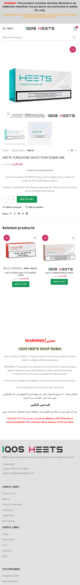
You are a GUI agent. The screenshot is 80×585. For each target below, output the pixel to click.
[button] (20, 284)
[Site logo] (40, 28)
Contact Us (7, 510)
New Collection (10, 581)
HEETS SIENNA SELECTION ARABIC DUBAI (21, 274)
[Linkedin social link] (23, 214)
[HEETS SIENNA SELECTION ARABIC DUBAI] (20, 252)
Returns (6, 499)
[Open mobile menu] (8, 28)
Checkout (7, 550)
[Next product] (76, 150)
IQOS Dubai (18, 150)
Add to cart (27, 199)
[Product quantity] (8, 199)
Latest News (8, 515)
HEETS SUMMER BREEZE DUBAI (59, 272)
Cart (4, 545)
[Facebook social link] (11, 214)
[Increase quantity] (13, 199)
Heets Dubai (14, 457)
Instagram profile (10, 575)
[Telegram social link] (27, 214)
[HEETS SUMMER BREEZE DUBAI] (59, 252)
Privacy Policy (9, 493)
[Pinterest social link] (19, 214)
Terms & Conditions (12, 504)
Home (5, 150)
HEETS (30, 150)
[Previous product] (68, 150)
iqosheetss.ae (30, 418)
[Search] (40, 37)
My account (8, 539)
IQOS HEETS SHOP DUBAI (40, 348)
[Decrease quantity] (4, 199)
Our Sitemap (8, 521)
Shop (4, 556)
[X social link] (15, 214)
